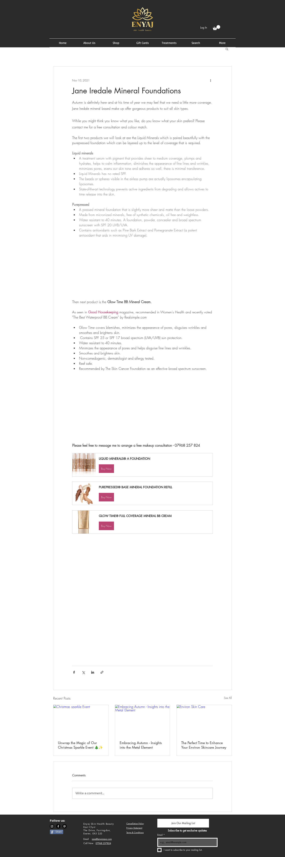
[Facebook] (58, 826)
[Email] (186, 842)
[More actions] (210, 80)
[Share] (56, 832)
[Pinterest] (64, 826)
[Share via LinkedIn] (92, 672)
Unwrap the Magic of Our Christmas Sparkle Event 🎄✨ (80, 745)
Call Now (88, 843)
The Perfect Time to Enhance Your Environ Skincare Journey (203, 745)
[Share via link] (102, 672)
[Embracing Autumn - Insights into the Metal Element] (142, 720)
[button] (216, 27)
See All (228, 698)
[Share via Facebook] (74, 672)
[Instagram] (52, 826)
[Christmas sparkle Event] (80, 720)
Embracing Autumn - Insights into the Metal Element (141, 745)
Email (86, 839)
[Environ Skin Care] (204, 720)
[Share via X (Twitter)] (83, 672)
